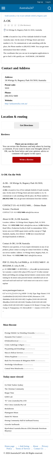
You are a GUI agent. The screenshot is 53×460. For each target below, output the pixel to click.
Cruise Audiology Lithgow (17, 345)
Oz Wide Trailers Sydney (14, 385)
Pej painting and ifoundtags (20, 349)
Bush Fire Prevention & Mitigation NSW (25, 360)
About (35, 446)
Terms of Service (23, 448)
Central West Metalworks (19, 368)
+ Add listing (23, 446)
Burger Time (9, 393)
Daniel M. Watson (11, 416)
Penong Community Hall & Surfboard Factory (22, 420)
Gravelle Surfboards (12, 424)
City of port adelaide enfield (26, 16)
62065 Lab (9, 397)
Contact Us (38, 448)
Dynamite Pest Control (18, 337)
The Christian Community (14, 389)
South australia (10, 16)
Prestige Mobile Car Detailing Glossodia (25, 333)
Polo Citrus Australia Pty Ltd (15, 405)
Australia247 (26, 7)
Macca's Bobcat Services (19, 353)
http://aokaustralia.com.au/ (16, 103)
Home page (9, 446)
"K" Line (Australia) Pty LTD (16, 401)
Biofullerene (9, 409)
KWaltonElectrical (15, 341)
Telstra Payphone (16, 357)
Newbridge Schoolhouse (19, 364)
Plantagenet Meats (11, 413)
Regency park (42, 16)
